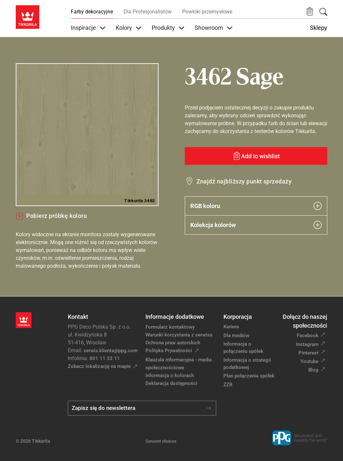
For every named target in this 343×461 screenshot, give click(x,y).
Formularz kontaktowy (170, 327)
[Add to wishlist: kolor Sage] (256, 156)
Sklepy (318, 28)
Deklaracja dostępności (171, 383)
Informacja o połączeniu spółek (243, 348)
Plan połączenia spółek (249, 376)
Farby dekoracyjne (92, 12)
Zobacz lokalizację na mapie (99, 366)
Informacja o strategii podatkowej (247, 364)
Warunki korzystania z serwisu (178, 335)
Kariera (231, 327)
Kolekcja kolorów (256, 225)
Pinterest (308, 353)
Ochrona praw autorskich (172, 343)
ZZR (227, 385)
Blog (313, 370)
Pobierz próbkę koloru (51, 216)
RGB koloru (256, 206)
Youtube (309, 361)
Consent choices (161, 441)
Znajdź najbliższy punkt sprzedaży (244, 181)
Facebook (307, 335)
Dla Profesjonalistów (148, 12)
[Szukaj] (323, 12)
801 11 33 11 (104, 358)
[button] (309, 11)
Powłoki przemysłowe (207, 12)
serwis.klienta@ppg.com (111, 351)
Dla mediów (236, 335)
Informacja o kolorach (169, 375)
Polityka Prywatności (168, 351)
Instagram (307, 344)
